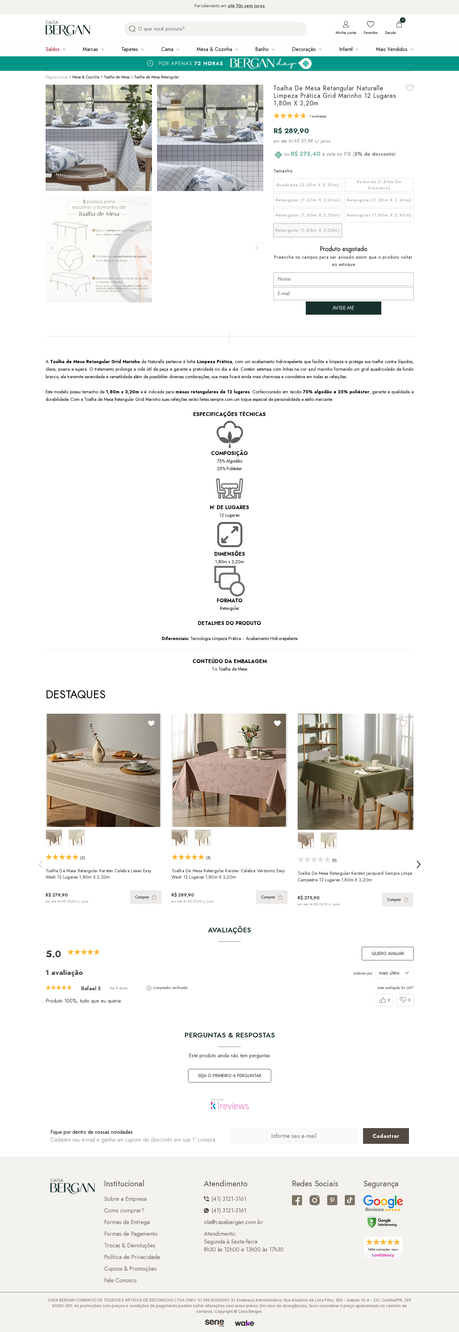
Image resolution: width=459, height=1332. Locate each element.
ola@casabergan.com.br (233, 1222)
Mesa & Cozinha (214, 49)
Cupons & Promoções (130, 1269)
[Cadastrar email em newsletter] (386, 1136)
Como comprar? (124, 1211)
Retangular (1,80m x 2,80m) (379, 215)
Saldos (53, 49)
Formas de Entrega (127, 1222)
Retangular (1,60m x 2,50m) (308, 215)
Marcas (90, 49)
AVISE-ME (343, 308)
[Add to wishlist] (410, 88)
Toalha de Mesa (117, 77)
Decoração (304, 49)
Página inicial (57, 77)
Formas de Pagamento (131, 1234)
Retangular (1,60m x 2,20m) (308, 200)
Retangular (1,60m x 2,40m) (379, 200)
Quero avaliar (388, 953)
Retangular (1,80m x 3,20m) (308, 230)
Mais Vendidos (391, 49)
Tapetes (129, 49)
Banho (262, 49)
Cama (167, 49)
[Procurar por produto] (132, 28)
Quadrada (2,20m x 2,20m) (307, 185)
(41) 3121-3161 (225, 1199)
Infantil (346, 49)
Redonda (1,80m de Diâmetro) (379, 185)
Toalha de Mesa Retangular (156, 77)
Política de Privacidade (132, 1257)
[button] (257, 248)
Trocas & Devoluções (129, 1246)
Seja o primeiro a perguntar (229, 1075)
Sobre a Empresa (125, 1199)
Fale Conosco (120, 1280)
